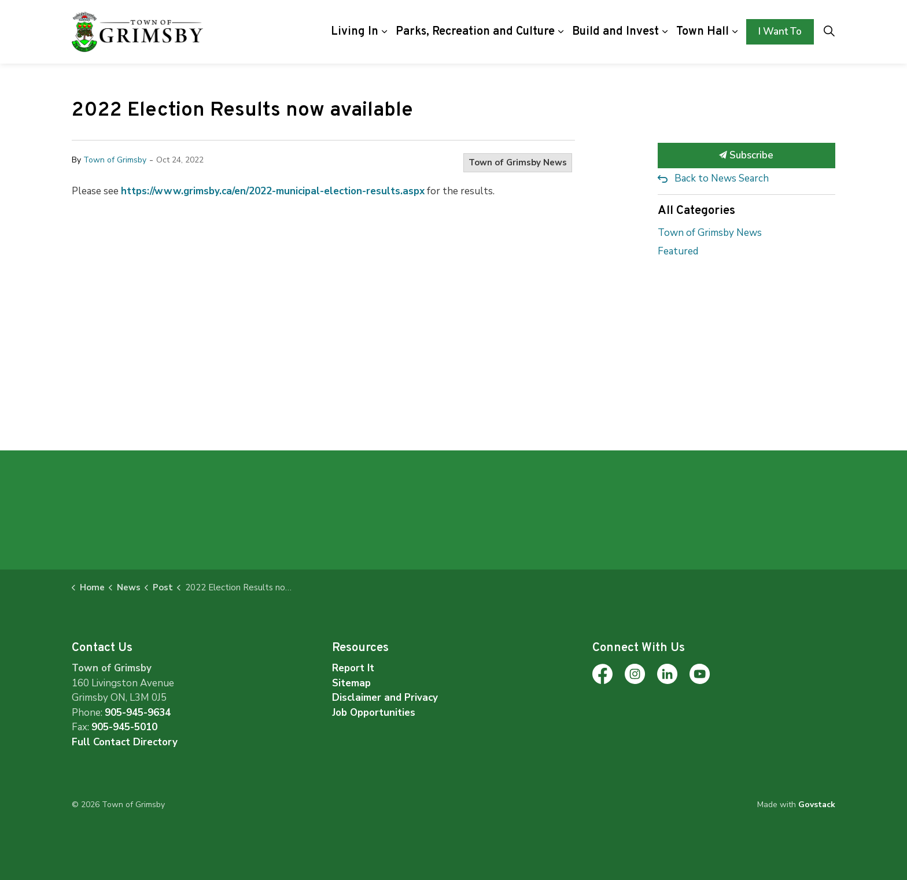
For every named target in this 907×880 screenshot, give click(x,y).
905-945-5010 (124, 727)
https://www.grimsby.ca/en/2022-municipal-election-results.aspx (273, 191)
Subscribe (746, 155)
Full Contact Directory (125, 742)
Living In (354, 31)
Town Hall (702, 31)
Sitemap (351, 683)
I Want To (780, 32)
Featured (678, 251)
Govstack (816, 804)
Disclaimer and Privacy (385, 697)
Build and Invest (615, 31)
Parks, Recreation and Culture (475, 31)
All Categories (696, 211)
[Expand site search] (829, 31)
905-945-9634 (138, 712)
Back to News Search (721, 178)
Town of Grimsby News (518, 162)
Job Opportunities (373, 712)
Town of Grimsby (114, 159)
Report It (353, 668)
